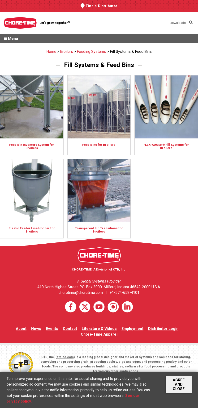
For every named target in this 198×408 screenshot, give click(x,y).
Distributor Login (163, 328)
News (36, 328)
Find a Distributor (101, 6)
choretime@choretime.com (81, 292)
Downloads (178, 23)
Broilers (66, 51)
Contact (70, 328)
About (21, 328)
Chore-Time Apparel (99, 334)
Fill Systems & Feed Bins (131, 51)
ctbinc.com (65, 357)
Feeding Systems (91, 51)
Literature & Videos (99, 328)
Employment (132, 328)
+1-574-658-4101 (124, 292)
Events (52, 328)
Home (51, 51)
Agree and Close (179, 384)
